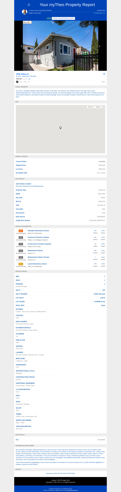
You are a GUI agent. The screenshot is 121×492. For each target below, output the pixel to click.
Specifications (21, 271)
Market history (21, 156)
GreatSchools (35, 462)
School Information (23, 226)
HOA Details (19, 435)
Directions (98, 106)
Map (16, 102)
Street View (90, 106)
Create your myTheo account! (63, 18)
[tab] (60, 86)
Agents (18, 469)
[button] (21, 46)
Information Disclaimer (24, 445)
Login (49, 18)
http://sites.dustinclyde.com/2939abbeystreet (29, 186)
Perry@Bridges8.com (99, 13)
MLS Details (19, 179)
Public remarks (21, 87)
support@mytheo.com (72, 490)
